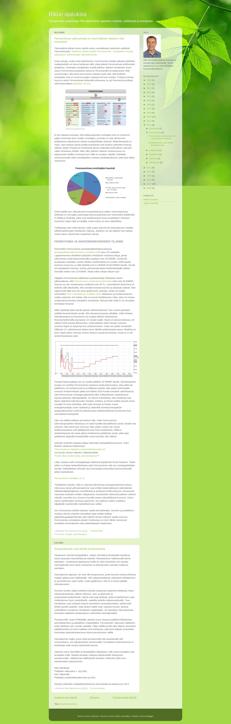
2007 (149, 184)
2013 (149, 125)
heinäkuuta (154, 162)
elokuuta (153, 158)
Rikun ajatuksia (68, 14)
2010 (149, 171)
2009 (149, 176)
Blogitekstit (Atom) (68, 704)
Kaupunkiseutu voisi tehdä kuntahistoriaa (79, 548)
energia (68, 534)
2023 (149, 88)
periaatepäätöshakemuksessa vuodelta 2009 (77, 252)
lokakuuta (154, 150)
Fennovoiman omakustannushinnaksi (93, 281)
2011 (149, 167)
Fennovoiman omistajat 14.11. (69, 478)
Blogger (149, 716)
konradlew (125, 716)
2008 (149, 180)
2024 (149, 84)
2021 (149, 96)
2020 (149, 100)
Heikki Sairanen (150, 199)
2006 (149, 188)
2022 (149, 92)
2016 (149, 112)
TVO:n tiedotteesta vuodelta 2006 (83, 294)
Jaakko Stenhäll (150, 203)
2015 (149, 117)
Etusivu (95, 697)
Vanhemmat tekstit (124, 697)
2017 (149, 108)
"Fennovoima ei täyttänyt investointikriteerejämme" (80, 449)
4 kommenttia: (97, 531)
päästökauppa (80, 534)
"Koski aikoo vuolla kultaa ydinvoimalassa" (76, 456)
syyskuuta (154, 154)
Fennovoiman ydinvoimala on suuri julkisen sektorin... (162, 137)
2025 (149, 80)
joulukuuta (154, 128)
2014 (149, 121)
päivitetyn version (82, 83)
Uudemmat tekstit (65, 697)
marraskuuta (155, 132)
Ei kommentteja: (98, 688)
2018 (149, 104)
